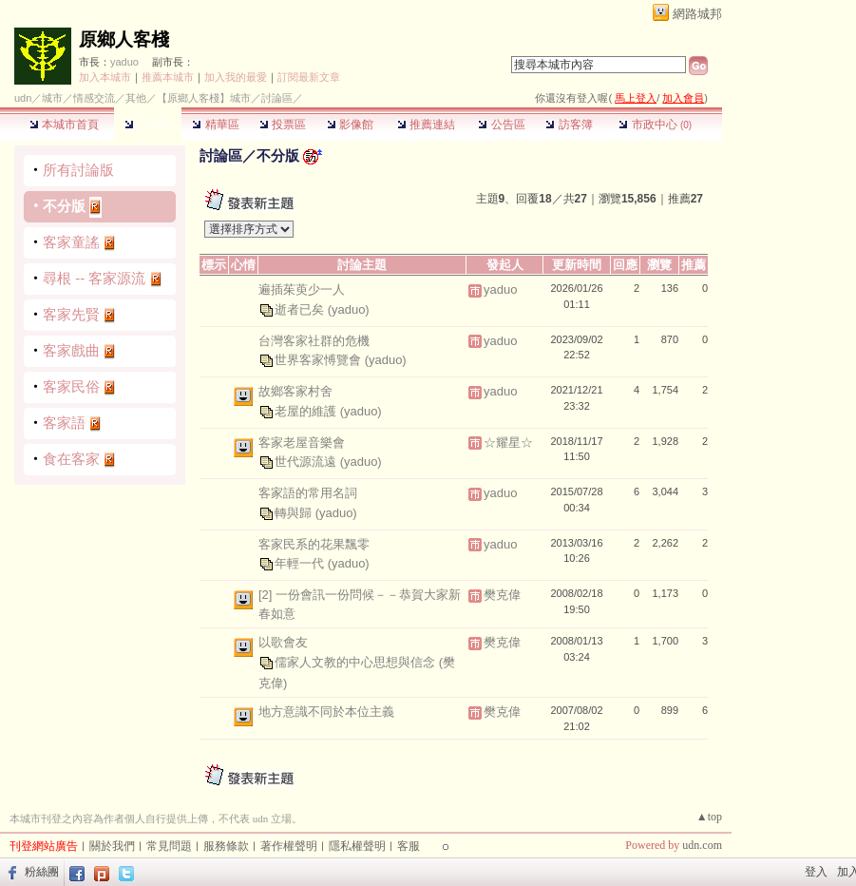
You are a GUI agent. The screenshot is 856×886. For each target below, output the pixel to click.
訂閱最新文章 (308, 77)
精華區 (215, 124)
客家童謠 (71, 242)
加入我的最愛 (235, 77)
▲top (709, 816)
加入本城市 (105, 77)
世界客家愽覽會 (320, 360)
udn (22, 98)
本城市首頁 (64, 124)
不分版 (64, 206)
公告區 (501, 124)
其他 (135, 98)
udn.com (702, 845)
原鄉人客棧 (124, 39)
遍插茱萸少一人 (301, 289)
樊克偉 (502, 594)
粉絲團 (42, 871)
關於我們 (112, 846)
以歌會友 (283, 642)
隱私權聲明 (357, 846)
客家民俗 (71, 386)
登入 (816, 871)
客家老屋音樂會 (301, 442)
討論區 (147, 124)
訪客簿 (568, 124)
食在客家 (71, 459)
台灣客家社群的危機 (314, 341)
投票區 (282, 124)
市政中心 (655, 124)
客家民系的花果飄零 (314, 544)
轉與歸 (295, 512)
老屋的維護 (307, 410)
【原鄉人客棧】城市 (204, 98)
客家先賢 (71, 314)
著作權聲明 (288, 846)
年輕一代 (301, 563)
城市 (52, 98)
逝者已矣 (301, 308)
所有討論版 (78, 170)
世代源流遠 (307, 461)
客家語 (64, 422)
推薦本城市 (168, 77)
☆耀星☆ (508, 442)
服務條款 (226, 846)
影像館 (350, 124)
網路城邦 (697, 14)
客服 (408, 846)
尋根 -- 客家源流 (94, 278)
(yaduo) (349, 308)
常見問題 (169, 846)
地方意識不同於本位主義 (326, 711)
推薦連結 (426, 124)
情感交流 (94, 98)
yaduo (124, 61)
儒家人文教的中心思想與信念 (357, 661)
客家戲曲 (71, 350)
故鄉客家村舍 (295, 391)
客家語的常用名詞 (307, 493)
